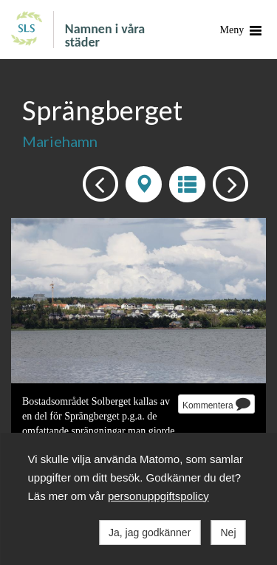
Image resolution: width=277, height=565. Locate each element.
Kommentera (216, 403)
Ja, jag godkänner (150, 532)
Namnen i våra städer (105, 35)
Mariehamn (60, 141)
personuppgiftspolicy (158, 496)
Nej (228, 532)
